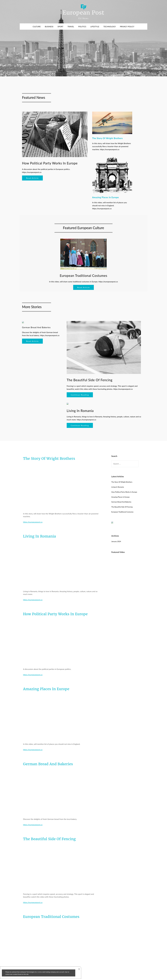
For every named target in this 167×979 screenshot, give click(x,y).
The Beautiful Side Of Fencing (49, 839)
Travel (70, 26)
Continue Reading (80, 395)
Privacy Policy (127, 26)
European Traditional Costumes (51, 916)
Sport (60, 26)
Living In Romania (39, 536)
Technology (109, 26)
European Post (83, 12)
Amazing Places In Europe (46, 689)
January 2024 (116, 541)
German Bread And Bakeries (48, 764)
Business (49, 26)
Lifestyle (94, 26)
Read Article (32, 178)
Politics (82, 26)
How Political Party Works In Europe (55, 614)
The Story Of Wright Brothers (49, 458)
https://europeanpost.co (32, 522)
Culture (37, 26)
